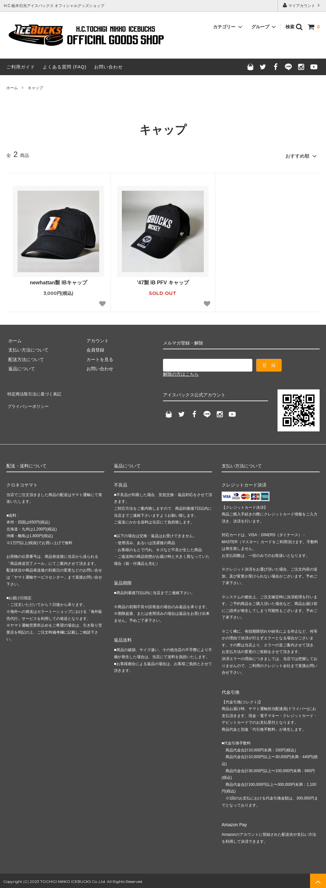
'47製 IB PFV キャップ (163, 281)
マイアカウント (302, 5)
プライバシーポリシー (28, 400)
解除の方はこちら (181, 372)
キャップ (35, 88)
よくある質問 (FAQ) (64, 66)
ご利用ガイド (20, 66)
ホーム (12, 88)
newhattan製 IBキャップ (58, 281)
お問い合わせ (108, 66)
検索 (294, 26)
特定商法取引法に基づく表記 (35, 391)
